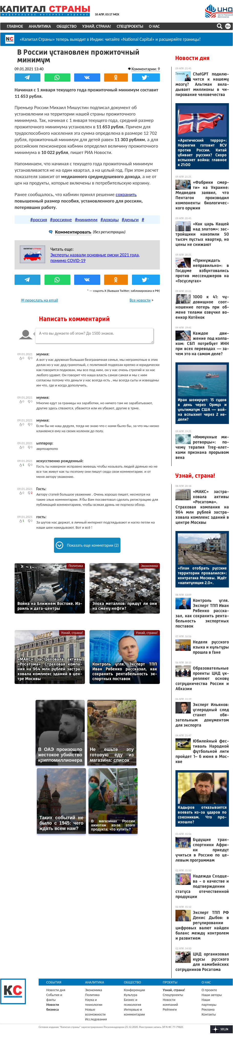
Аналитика (40, 26)
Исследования (96, 1019)
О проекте (209, 990)
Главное (15, 26)
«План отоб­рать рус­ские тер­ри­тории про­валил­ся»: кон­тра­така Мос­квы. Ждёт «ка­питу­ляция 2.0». (202, 575)
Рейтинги (169, 1009)
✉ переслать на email (39, 300)
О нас (154, 26)
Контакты (209, 1014)
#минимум (86, 220)
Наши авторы (212, 995)
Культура (130, 995)
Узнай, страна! (96, 26)
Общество (66, 26)
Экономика (149, 566)
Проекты (170, 982)
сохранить (126, 194)
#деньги (130, 220)
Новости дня (192, 58)
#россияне (61, 220)
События (53, 982)
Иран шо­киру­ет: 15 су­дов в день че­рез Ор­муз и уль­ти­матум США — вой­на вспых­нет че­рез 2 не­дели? (202, 409)
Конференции (134, 990)
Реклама (208, 1009)
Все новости (140, 300)
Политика (76, 566)
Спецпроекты (130, 26)
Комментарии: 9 (145, 68)
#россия (38, 220)
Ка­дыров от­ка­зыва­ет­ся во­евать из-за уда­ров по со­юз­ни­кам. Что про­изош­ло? (202, 814)
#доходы (110, 220)
